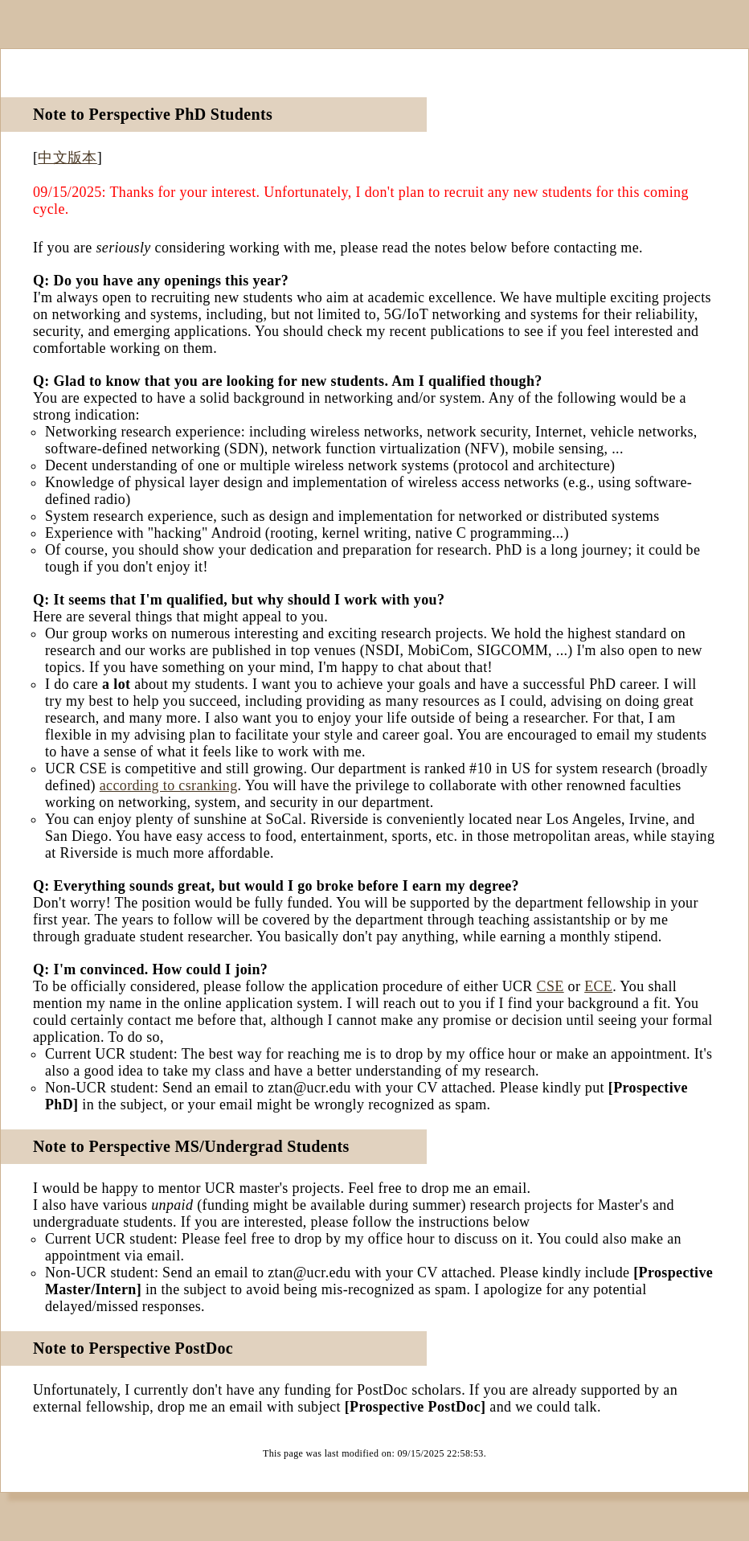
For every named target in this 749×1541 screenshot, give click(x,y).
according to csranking (169, 785)
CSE (550, 986)
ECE (598, 986)
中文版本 (67, 158)
